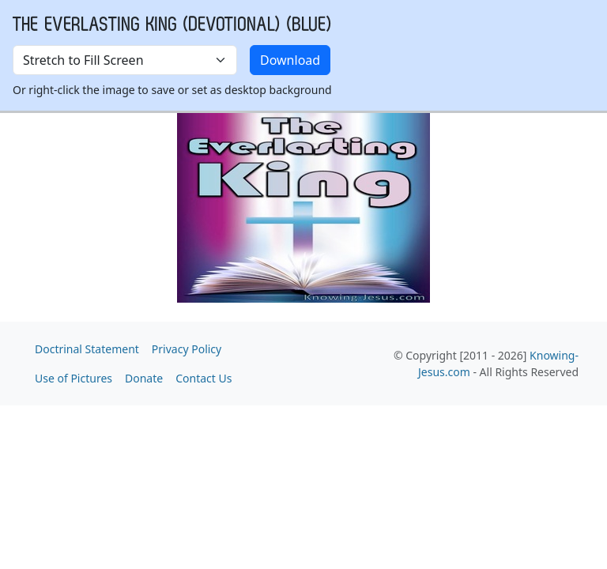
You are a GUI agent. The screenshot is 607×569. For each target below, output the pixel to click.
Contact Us (203, 378)
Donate (144, 378)
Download (290, 60)
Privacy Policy (186, 348)
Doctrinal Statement (87, 348)
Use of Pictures (73, 378)
